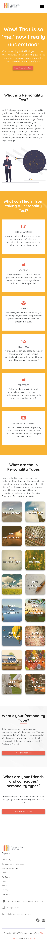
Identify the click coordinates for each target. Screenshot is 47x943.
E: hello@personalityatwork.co (19, 914)
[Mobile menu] (41, 6)
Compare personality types (13, 864)
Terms (4, 885)
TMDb (32, 938)
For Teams (6, 877)
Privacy (5, 890)
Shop (4, 872)
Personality (6, 860)
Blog (4, 881)
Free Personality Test (22, 68)
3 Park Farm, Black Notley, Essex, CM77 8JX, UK (26, 901)
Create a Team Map (23, 811)
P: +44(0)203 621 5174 (15, 908)
